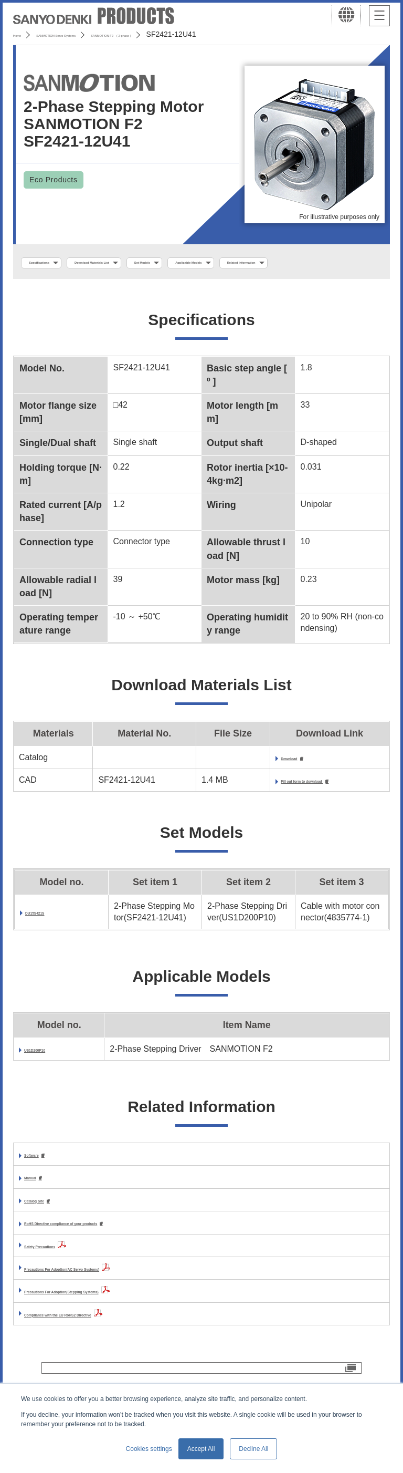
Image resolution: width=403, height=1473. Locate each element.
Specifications (57, 263)
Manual (38, 1207)
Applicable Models (326, 263)
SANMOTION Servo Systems (96, 34)
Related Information (66, 286)
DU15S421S (48, 940)
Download (258, 784)
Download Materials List (154, 263)
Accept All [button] (201, 1449)
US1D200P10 (50, 1077)
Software (42, 1183)
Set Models (245, 263)
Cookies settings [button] (149, 1449)
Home (23, 34)
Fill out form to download (289, 808)
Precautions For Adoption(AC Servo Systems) (115, 1300)
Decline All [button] (253, 1449)
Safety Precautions (62, 1277)
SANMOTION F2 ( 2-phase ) (208, 34)
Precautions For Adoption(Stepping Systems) (114, 1323)
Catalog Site (48, 1231)
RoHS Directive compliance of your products (113, 1255)
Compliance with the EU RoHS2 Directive (105, 1346)
